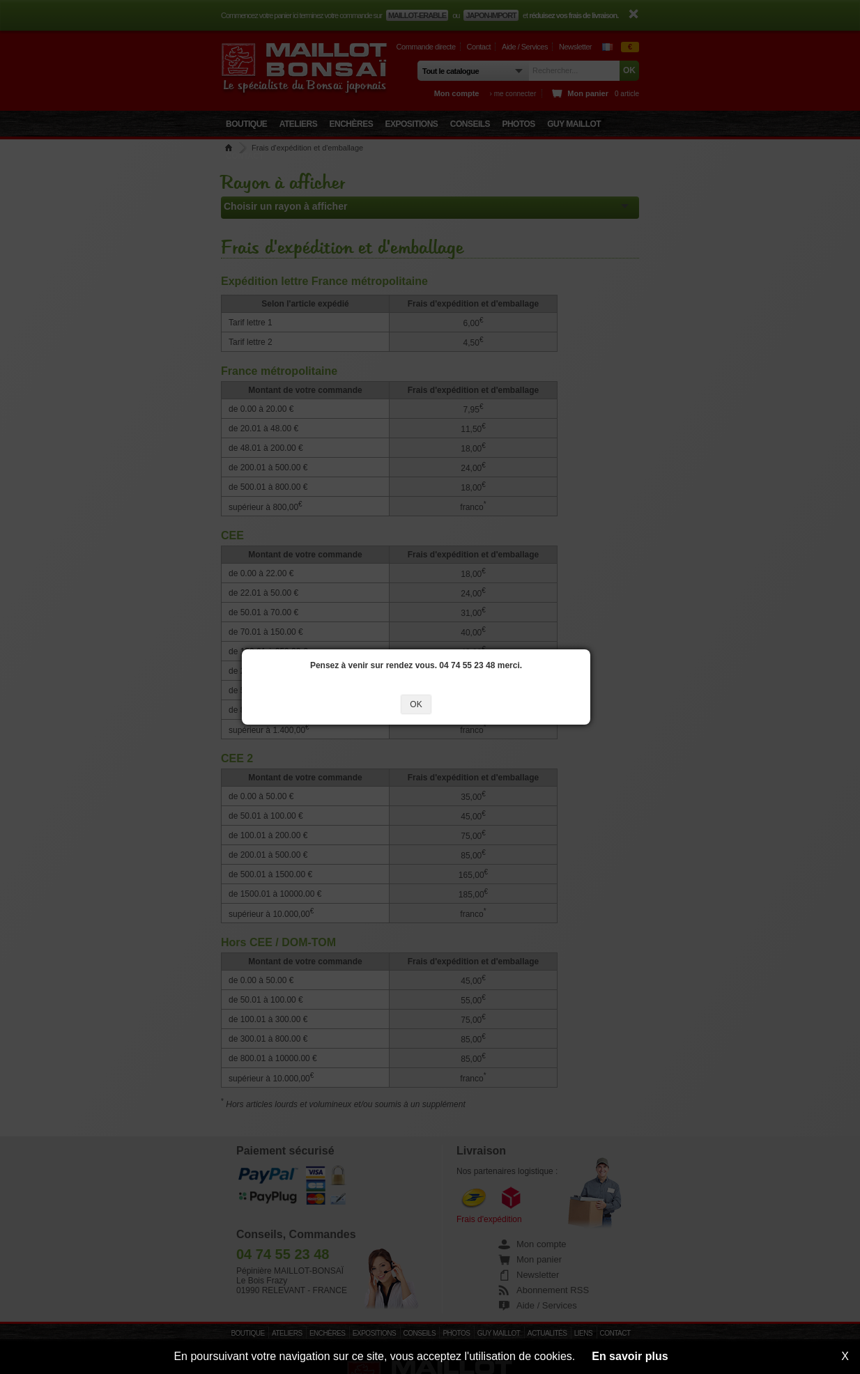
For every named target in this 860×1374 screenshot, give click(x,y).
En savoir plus (630, 1356)
